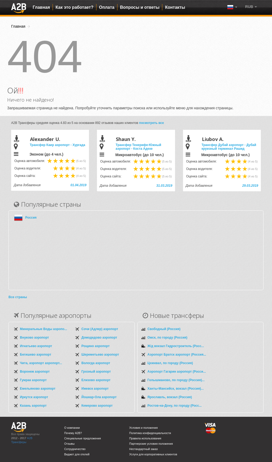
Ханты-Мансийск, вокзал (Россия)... (175, 388)
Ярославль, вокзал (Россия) (169, 397)
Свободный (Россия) (163, 329)
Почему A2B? (73, 433)
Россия (31, 217)
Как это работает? (75, 7)
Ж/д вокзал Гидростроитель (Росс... (175, 346)
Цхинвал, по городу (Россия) (170, 363)
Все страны (17, 297)
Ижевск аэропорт (95, 388)
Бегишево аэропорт (35, 354)
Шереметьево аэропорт (100, 354)
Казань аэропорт (33, 405)
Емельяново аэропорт (38, 388)
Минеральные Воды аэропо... (43, 329)
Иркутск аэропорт (34, 397)
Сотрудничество (75, 449)
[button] (251, 6)
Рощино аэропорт (96, 346)
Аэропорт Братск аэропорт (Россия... (176, 354)
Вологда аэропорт (96, 363)
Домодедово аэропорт (99, 337)
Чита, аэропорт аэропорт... (41, 363)
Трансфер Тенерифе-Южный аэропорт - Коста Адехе (138, 147)
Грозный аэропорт (96, 371)
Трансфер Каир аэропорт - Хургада (57, 145)
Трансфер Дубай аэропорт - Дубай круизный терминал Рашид (229, 147)
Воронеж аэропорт (35, 371)
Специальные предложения (82, 438)
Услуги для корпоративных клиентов (153, 454)
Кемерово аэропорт (97, 405)
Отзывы (69, 443)
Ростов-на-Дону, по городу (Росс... (174, 405)
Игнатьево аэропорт (36, 346)
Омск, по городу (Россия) (167, 337)
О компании (72, 427)
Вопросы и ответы (140, 7)
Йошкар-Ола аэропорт (99, 397)
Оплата (106, 7)
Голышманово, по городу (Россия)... (176, 380)
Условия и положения (143, 427)
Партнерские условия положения (151, 443)
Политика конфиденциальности (150, 433)
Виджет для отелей (77, 454)
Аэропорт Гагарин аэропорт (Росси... (176, 371)
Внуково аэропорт (34, 337)
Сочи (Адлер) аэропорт (100, 329)
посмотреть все (151, 123)
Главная (41, 7)
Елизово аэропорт (96, 380)
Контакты (175, 7)
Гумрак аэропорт (33, 380)
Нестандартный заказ (143, 449)
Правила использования (145, 438)
